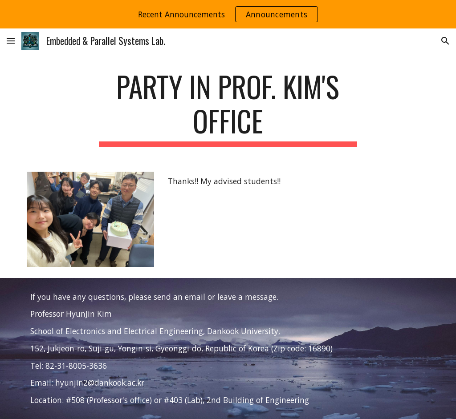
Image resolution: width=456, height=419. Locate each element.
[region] (228, 14)
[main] (227, 108)
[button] (10, 40)
